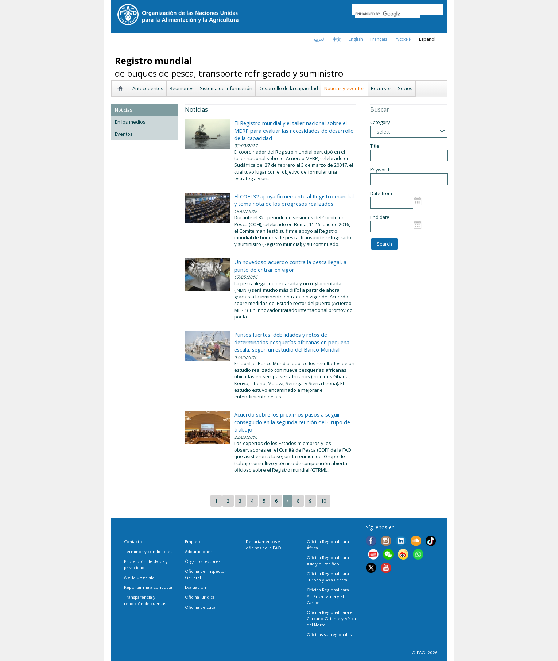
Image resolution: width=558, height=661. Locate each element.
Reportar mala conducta (148, 587)
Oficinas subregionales (329, 634)
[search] (387, 13)
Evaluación (195, 587)
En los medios (130, 122)
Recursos (381, 88)
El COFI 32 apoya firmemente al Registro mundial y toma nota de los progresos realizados (294, 200)
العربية (319, 39)
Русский (403, 39)
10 (323, 501)
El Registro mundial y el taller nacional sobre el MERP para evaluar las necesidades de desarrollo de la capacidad (294, 130)
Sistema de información (226, 88)
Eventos (124, 134)
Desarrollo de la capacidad (288, 88)
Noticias (123, 110)
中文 (337, 39)
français (378, 39)
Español (427, 39)
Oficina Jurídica (200, 597)
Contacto (133, 541)
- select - (383, 131)
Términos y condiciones (148, 551)
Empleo (192, 541)
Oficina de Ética (200, 607)
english (356, 39)
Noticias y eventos (344, 88)
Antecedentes (147, 88)
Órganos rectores (202, 561)
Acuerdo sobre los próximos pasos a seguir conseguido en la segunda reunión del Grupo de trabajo (292, 422)
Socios (405, 88)
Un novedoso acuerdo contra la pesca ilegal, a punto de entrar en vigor (290, 265)
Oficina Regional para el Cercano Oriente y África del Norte (331, 618)
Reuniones (182, 88)
